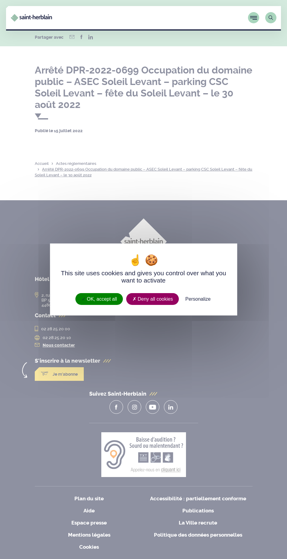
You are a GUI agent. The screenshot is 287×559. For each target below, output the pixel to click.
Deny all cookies (152, 299)
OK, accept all (99, 299)
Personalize (198, 299)
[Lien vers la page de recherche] (270, 17)
